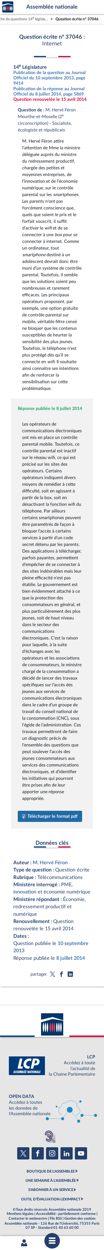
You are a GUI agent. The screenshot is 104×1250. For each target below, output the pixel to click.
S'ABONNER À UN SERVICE (50, 1190)
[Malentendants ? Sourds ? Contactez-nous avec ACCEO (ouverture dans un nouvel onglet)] (48, 1136)
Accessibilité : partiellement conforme (66, 1213)
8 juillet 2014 (70, 958)
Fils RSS (56, 1218)
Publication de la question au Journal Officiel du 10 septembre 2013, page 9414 (49, 78)
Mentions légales (20, 1213)
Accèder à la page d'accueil (7, 7)
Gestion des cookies (80, 1218)
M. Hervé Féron (50, 862)
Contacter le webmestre (28, 1218)
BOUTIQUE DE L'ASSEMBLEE (51, 1171)
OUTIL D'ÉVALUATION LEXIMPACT (50, 1199)
